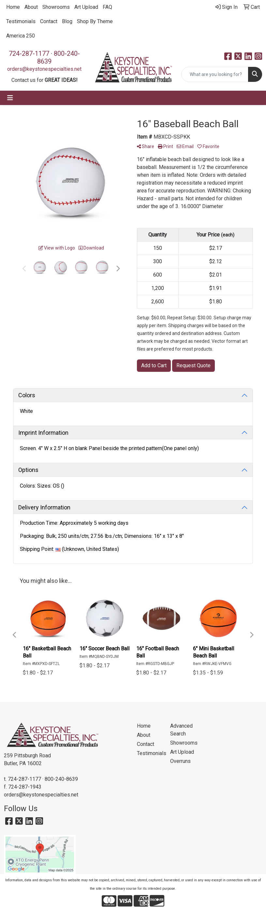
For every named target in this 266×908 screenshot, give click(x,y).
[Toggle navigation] (10, 97)
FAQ (107, 7)
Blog (67, 21)
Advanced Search (181, 730)
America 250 (20, 36)
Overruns (180, 761)
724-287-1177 (29, 53)
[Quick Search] (214, 74)
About (31, 7)
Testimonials (21, 21)
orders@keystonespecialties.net (44, 69)
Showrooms (56, 7)
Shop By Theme (95, 21)
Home (13, 7)
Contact (48, 21)
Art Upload (86, 7)
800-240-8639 (61, 779)
